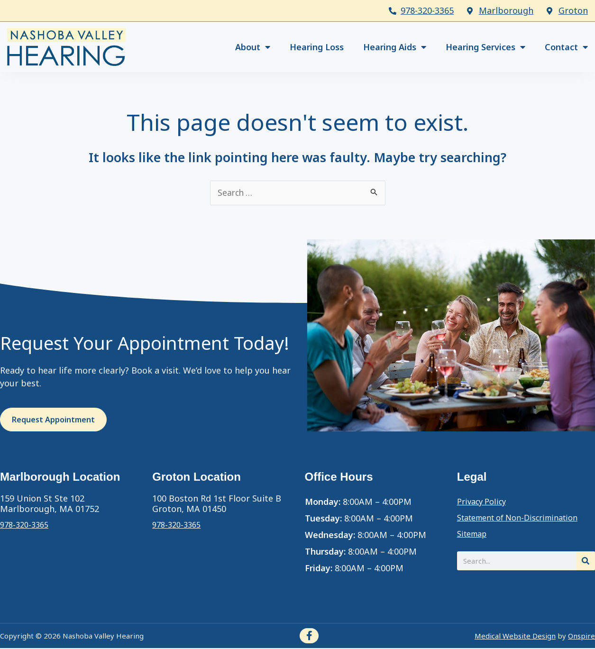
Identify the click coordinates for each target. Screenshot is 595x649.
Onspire (581, 636)
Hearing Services (485, 47)
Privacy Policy (484, 502)
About (252, 47)
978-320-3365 (427, 10)
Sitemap (474, 534)
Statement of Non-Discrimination (526, 518)
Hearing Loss (317, 47)
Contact (566, 47)
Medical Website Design (515, 636)
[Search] (585, 561)
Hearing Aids (394, 47)
